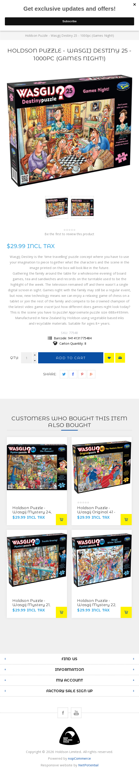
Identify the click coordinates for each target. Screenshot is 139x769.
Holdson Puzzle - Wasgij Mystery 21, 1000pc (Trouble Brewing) (31, 606)
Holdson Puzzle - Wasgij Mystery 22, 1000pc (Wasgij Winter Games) (96, 606)
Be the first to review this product (69, 234)
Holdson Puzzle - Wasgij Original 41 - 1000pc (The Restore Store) (96, 514)
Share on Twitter (64, 374)
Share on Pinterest (82, 374)
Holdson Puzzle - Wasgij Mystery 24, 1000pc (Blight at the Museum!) (32, 514)
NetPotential (88, 765)
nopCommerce (79, 758)
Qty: (14, 358)
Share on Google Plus (91, 374)
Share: (49, 374)
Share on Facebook (73, 374)
